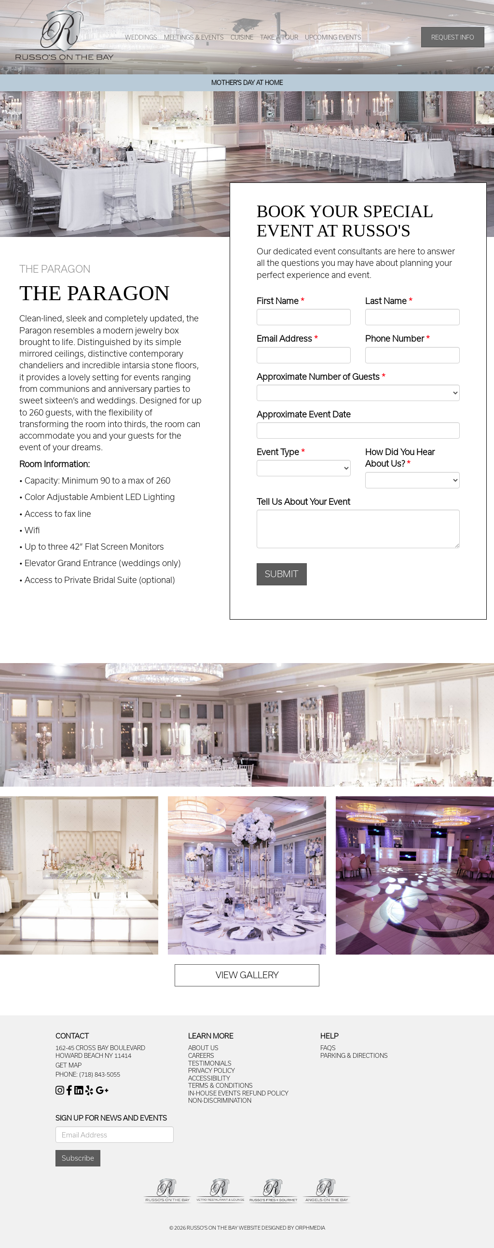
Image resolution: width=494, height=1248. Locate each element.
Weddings (141, 37)
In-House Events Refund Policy (238, 1093)
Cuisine (242, 37)
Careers (201, 1055)
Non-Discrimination (219, 1100)
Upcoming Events (333, 37)
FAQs (328, 1047)
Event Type (278, 452)
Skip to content (35, 5)
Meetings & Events (194, 37)
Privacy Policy (211, 1070)
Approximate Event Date (304, 414)
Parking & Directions (354, 1055)
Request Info (452, 37)
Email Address (284, 338)
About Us (203, 1047)
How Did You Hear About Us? (400, 457)
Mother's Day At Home (247, 82)
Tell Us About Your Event (303, 501)
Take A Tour (279, 37)
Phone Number (394, 338)
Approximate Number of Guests (318, 376)
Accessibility (209, 1078)
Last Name (386, 300)
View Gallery (247, 975)
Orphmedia (310, 1228)
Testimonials (210, 1063)
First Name (278, 300)
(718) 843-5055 (99, 1074)
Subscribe (78, 1158)
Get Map (68, 1065)
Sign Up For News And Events (111, 1118)
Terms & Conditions (220, 1085)
